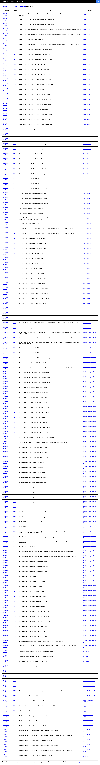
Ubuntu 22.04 (86, 661)
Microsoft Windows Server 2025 (88, 745)
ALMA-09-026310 (5, 39)
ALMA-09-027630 (5, 99)
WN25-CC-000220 (6, 750)
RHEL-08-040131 (5, 502)
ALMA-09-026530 (5, 49)
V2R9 (14, 701)
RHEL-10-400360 (5, 342)
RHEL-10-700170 (5, 407)
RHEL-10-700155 (5, 392)
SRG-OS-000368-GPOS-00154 (14, 6)
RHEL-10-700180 (5, 417)
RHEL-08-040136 (5, 526)
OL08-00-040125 (5, 158)
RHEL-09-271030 (5, 641)
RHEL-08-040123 (5, 462)
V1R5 (14, 223)
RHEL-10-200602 (5, 333)
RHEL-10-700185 (5, 422)
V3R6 (14, 671)
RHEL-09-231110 (5, 561)
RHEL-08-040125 (5, 472)
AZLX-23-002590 (5, 24)
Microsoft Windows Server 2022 (88, 730)
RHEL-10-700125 (5, 367)
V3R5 (14, 129)
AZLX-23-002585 (5, 19)
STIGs (16, 1)
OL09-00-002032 (5, 233)
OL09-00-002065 (5, 293)
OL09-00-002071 (5, 323)
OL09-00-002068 (5, 308)
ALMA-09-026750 (5, 59)
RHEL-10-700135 (5, 372)
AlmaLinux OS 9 (87, 29)
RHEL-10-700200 (5, 437)
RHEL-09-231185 (5, 636)
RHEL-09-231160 (5, 611)
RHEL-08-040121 (5, 452)
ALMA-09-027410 (5, 89)
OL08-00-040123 (5, 149)
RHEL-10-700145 (5, 382)
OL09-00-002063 (5, 283)
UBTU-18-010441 (5, 651)
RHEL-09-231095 (5, 546)
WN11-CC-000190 (6, 695)
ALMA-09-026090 (5, 29)
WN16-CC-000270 (6, 710)
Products (21, 1)
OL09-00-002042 (5, 248)
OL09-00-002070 (5, 318)
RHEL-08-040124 (5, 467)
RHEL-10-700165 (5, 402)
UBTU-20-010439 (5, 656)
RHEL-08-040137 (5, 531)
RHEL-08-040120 (5, 447)
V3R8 (14, 716)
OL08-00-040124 (5, 154)
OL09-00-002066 (5, 298)
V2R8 (14, 134)
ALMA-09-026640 (5, 54)
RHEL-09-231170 (5, 621)
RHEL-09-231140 (5, 591)
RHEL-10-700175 (5, 412)
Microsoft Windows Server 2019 (88, 715)
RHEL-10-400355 (5, 337)
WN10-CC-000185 (6, 676)
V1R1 (14, 333)
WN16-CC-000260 (6, 705)
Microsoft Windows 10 (89, 671)
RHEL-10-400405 (5, 352)
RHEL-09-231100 (5, 551)
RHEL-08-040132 (5, 507)
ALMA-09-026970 (5, 69)
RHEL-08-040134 (5, 516)
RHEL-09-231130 (5, 581)
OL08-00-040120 (5, 134)
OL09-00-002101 (5, 328)
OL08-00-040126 (5, 163)
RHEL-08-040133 (5, 512)
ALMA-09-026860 (5, 64)
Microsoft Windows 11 (89, 686)
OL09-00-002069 (5, 313)
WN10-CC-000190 (6, 681)
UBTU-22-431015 (5, 661)
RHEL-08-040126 (5, 477)
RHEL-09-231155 (5, 606)
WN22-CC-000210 (6, 730)
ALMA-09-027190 (5, 79)
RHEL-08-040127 (5, 482)
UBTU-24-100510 (5, 666)
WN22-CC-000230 (6, 740)
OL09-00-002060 (5, 268)
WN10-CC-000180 (6, 671)
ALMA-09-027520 (5, 94)
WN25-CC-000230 (6, 755)
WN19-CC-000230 (6, 725)
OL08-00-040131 (5, 188)
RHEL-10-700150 (5, 387)
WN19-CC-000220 (6, 720)
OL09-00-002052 (5, 263)
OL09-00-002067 (5, 303)
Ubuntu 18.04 (86, 651)
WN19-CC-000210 (6, 715)
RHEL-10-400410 (5, 357)
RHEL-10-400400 (5, 347)
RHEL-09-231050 (5, 541)
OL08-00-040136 (5, 213)
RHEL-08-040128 (5, 487)
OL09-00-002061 (5, 273)
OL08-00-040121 (5, 139)
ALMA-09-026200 (5, 34)
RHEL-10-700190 (5, 427)
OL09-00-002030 (5, 223)
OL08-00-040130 (5, 183)
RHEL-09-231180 (5, 631)
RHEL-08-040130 (5, 497)
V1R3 (14, 14)
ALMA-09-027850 (5, 109)
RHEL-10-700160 (5, 397)
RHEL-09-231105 (5, 556)
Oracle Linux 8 (87, 134)
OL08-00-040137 (5, 218)
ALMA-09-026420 (5, 44)
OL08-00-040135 (5, 208)
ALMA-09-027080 (5, 74)
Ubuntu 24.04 (86, 666)
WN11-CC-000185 (6, 691)
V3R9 (14, 442)
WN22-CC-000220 (6, 735)
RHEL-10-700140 (5, 377)
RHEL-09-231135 (5, 586)
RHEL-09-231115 (5, 566)
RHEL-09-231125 (5, 576)
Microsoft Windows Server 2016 (88, 700)
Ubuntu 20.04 (86, 656)
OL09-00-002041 (5, 243)
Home (12, 1)
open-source (82, 762)
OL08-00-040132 (5, 193)
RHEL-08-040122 (5, 457)
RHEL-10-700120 (5, 362)
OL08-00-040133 (5, 198)
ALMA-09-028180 (5, 124)
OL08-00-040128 (5, 173)
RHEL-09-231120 (5, 571)
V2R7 (14, 447)
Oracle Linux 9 (87, 223)
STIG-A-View (5, 1)
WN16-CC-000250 (6, 700)
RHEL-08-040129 (5, 492)
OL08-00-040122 (5, 144)
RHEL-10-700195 (5, 432)
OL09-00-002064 (5, 288)
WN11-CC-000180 (6, 686)
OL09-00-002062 (5, 278)
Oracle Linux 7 (87, 129)
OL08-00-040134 (5, 203)
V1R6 (14, 29)
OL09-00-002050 (5, 253)
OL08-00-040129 (5, 178)
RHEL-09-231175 (5, 626)
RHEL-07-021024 (5, 442)
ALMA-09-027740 (5, 104)
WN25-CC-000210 (6, 745)
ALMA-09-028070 (5, 119)
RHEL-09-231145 (5, 596)
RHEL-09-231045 (5, 536)
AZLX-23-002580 (5, 14)
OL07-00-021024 (5, 129)
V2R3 (14, 656)
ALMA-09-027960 (5, 114)
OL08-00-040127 (5, 168)
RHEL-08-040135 (5, 521)
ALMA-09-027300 (5, 84)
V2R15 (14, 651)
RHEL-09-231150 (5, 601)
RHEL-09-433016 (5, 646)
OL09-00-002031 (5, 228)
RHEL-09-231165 (5, 616)
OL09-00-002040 (5, 238)
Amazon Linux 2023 (88, 14)
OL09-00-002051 (5, 258)
